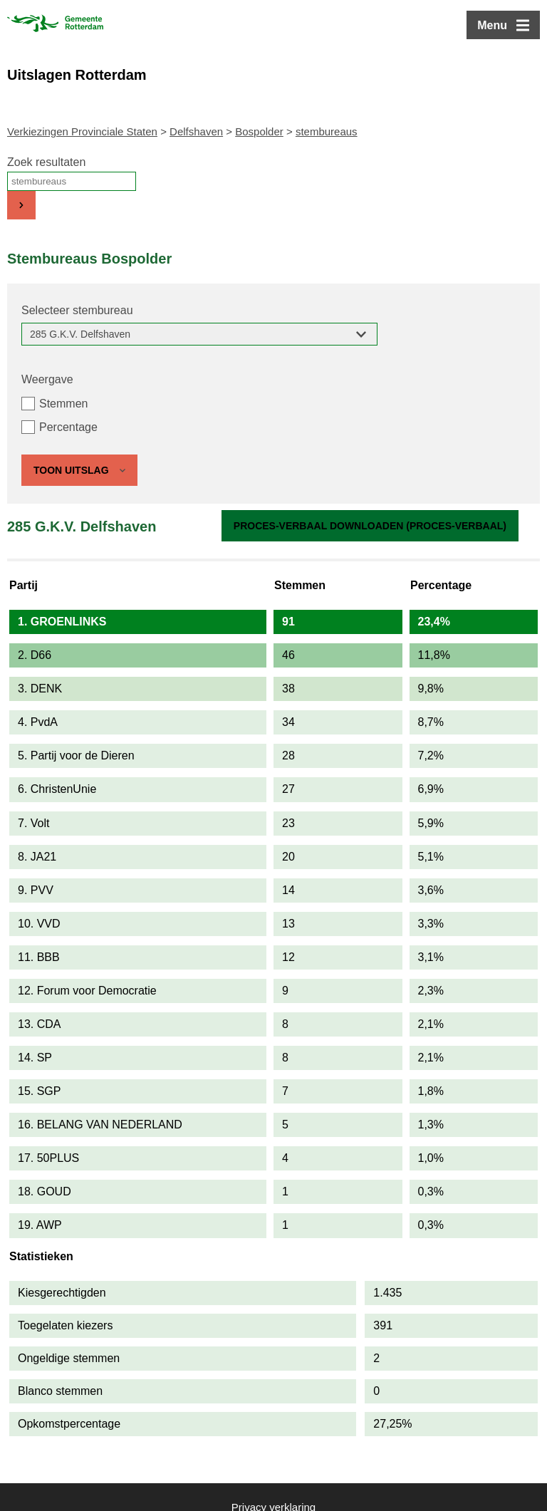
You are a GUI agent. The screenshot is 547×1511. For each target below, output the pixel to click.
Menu (492, 25)
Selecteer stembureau (77, 310)
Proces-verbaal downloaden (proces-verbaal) (370, 525)
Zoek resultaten (46, 162)
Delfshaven (196, 131)
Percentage (68, 427)
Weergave (47, 379)
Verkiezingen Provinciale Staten (82, 131)
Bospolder (259, 131)
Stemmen (63, 404)
